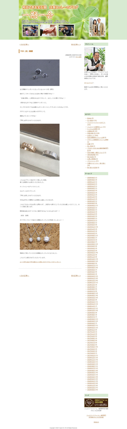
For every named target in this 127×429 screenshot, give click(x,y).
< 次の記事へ (24, 44)
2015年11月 (91, 385)
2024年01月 (91, 195)
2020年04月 (91, 272)
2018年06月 (91, 319)
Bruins (89, 118)
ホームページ (88, 83)
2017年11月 (91, 334)
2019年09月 (91, 287)
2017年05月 (91, 347)
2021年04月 (91, 246)
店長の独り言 (91, 133)
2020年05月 (91, 270)
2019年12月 (91, 280)
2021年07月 (91, 240)
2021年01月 (91, 252)
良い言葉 (90, 146)
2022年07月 (91, 220)
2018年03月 (91, 325)
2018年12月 (91, 306)
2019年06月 (91, 293)
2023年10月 (91, 201)
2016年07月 (91, 368)
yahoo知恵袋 (91, 154)
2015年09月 (91, 390)
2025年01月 (91, 186)
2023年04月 (91, 207)
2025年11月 (91, 182)
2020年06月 (91, 267)
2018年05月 (91, 321)
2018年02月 (91, 327)
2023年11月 (91, 199)
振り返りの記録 (92, 167)
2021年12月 (91, 229)
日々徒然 (78, 57)
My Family (90, 157)
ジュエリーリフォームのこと (96, 122)
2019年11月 (91, 282)
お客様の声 (90, 131)
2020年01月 (91, 278)
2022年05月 (91, 222)
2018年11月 (91, 308)
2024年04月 (91, 188)
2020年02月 (91, 276)
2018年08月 (91, 314)
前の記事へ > (76, 44)
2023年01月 (91, 214)
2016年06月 (91, 370)
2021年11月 (91, 231)
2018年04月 (91, 323)
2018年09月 (91, 312)
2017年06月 (91, 345)
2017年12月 (91, 332)
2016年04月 (91, 375)
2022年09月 (91, 218)
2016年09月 (91, 364)
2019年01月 (91, 304)
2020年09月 (91, 261)
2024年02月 (91, 192)
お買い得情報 (91, 159)
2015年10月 (91, 387)
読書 (88, 144)
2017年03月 (91, 351)
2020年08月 (91, 263)
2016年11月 (91, 360)
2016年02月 (91, 379)
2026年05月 (91, 180)
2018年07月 (91, 317)
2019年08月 (91, 289)
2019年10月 (91, 285)
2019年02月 (91, 302)
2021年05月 (91, 244)
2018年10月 (91, 310)
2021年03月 (91, 248)
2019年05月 (91, 295)
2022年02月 (91, 225)
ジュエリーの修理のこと (95, 127)
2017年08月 (91, 340)
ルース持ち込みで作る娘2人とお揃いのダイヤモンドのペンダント (40, 262)
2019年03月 (91, 300)
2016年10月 (91, 362)
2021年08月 (91, 237)
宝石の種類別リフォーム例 (95, 137)
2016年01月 (91, 381)
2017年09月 (91, 338)
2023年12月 (91, 197)
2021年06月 (91, 242)
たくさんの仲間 (92, 129)
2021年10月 (91, 233)
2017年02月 (91, 353)
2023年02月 (91, 212)
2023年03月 (91, 210)
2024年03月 (91, 190)
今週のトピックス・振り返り (96, 163)
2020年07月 (91, 265)
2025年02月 (91, 184)
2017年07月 (91, 342)
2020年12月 (91, 255)
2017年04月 (91, 349)
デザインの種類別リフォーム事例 (97, 139)
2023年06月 (91, 203)
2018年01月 (91, 330)
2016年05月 (91, 372)
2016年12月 (91, 357)
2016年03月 (91, 377)
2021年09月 (91, 235)
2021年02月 (91, 250)
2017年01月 (91, 355)
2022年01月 (91, 227)
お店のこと (90, 135)
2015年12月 (91, 383)
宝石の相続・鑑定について (95, 152)
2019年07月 (91, 291)
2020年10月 (91, 259)
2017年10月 (91, 336)
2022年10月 (91, 216)
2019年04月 (91, 297)
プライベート (91, 161)
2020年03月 (91, 274)
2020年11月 (91, 257)
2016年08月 (91, 366)
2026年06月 (91, 177)
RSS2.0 (96, 422)
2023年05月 (91, 205)
